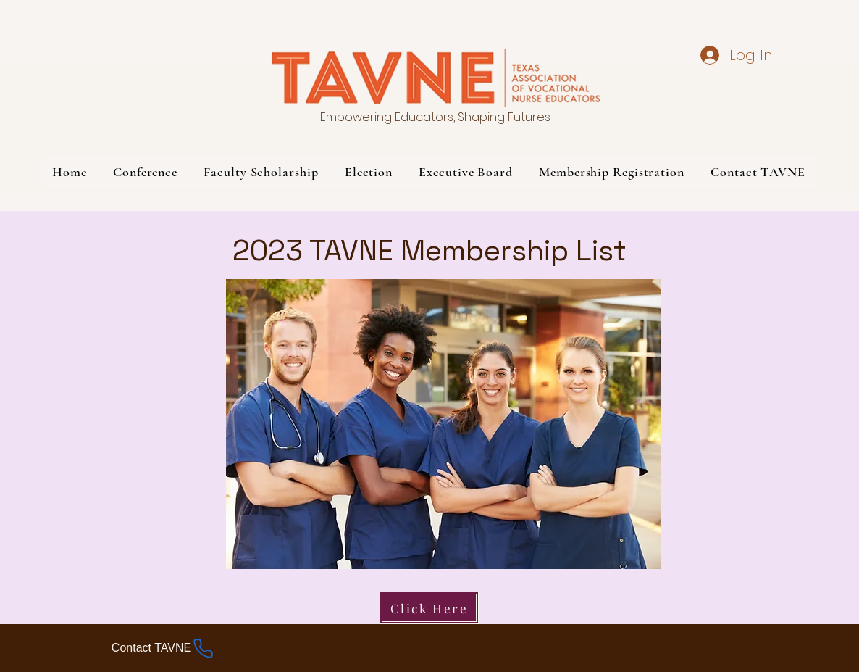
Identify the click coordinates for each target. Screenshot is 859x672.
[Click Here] (429, 608)
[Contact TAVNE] (163, 648)
